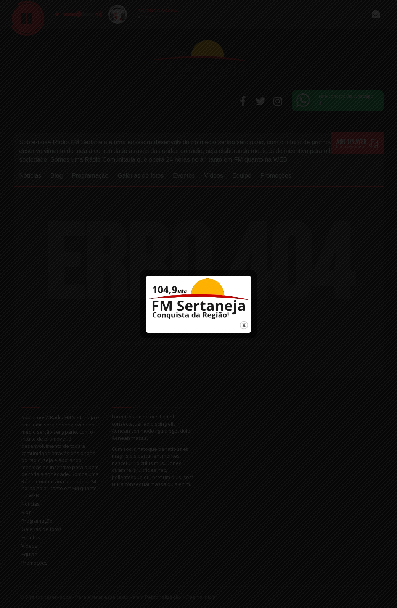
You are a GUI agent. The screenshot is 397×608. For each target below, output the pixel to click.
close (244, 323)
